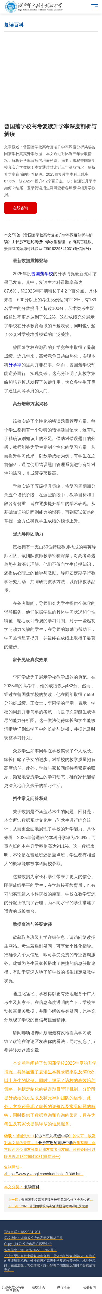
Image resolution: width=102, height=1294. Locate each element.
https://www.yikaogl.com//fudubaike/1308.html (44, 1174)
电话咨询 (89, 1284)
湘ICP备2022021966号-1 (38, 1250)
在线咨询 (20, 208)
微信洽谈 (64, 1284)
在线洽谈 (38, 1284)
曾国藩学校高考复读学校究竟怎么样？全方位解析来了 (60, 1200)
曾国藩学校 (42, 273)
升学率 (14, 364)
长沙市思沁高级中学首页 (13, 1285)
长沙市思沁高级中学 (33, 242)
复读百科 (31, 1187)
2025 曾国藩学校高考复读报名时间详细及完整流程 (58, 1206)
